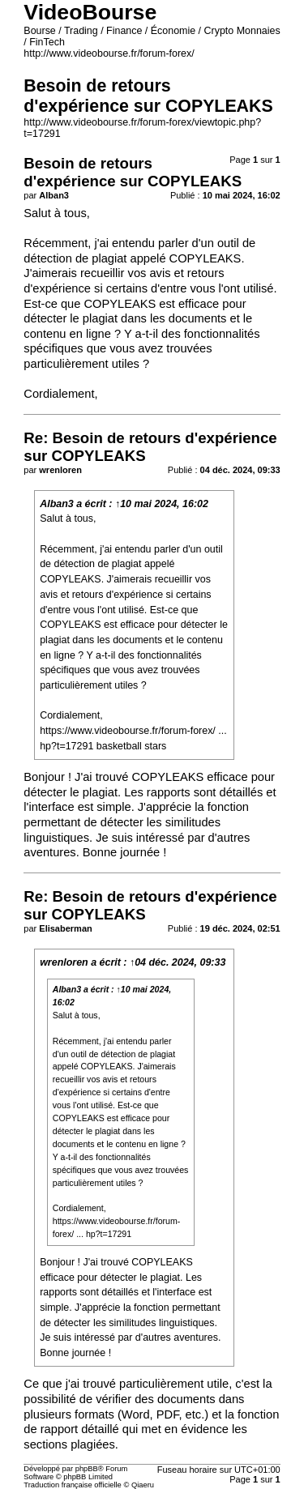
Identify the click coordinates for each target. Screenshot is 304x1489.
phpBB (86, 1469)
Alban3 (57, 504)
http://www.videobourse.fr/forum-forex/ (109, 53)
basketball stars (131, 746)
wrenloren (64, 962)
